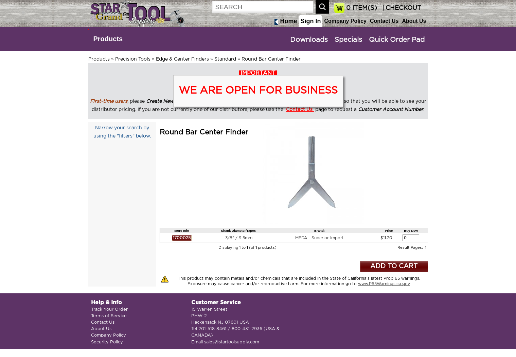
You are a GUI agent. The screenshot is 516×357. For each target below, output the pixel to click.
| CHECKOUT (400, 8)
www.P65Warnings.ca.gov (384, 284)
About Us (414, 21)
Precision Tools (132, 59)
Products (108, 39)
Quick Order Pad (397, 39)
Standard (225, 59)
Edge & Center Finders (182, 59)
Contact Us (384, 21)
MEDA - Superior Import (319, 238)
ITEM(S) (361, 8)
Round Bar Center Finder (271, 59)
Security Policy (107, 342)
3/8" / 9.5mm (238, 238)
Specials (348, 39)
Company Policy (345, 21)
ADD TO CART (393, 266)
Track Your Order (109, 309)
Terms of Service (109, 316)
